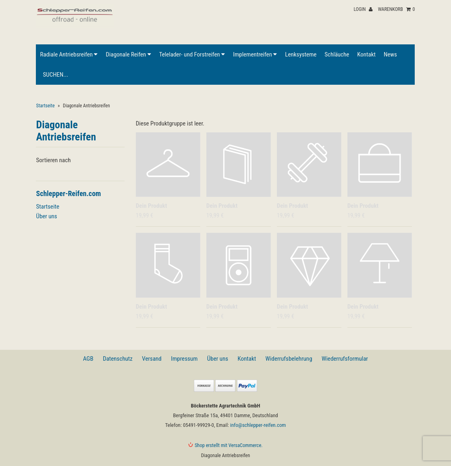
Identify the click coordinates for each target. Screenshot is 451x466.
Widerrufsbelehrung (289, 358)
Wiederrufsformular (345, 358)
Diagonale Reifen (128, 54)
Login (362, 9)
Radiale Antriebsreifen (69, 54)
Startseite (45, 106)
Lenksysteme (300, 54)
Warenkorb (396, 9)
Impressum (184, 358)
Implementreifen (255, 54)
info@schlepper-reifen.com (258, 425)
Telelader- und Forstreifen (192, 54)
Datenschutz (118, 358)
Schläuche (336, 54)
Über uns (46, 216)
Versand (151, 358)
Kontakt (366, 54)
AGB (88, 358)
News (390, 54)
